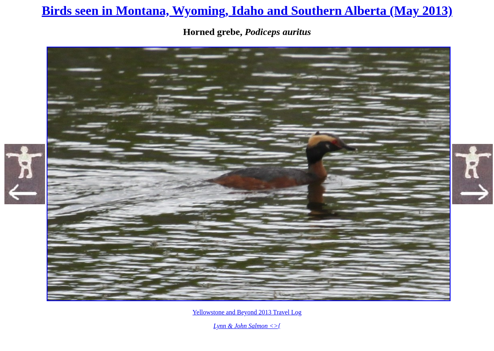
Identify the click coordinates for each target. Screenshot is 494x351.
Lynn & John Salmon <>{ (246, 325)
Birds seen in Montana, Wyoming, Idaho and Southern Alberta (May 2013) (247, 10)
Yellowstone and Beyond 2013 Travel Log (247, 312)
